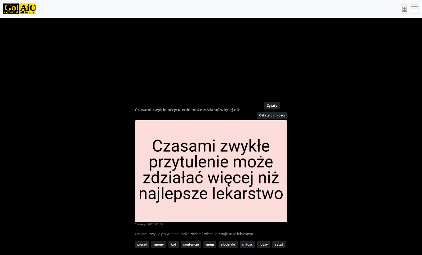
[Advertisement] (198, 57)
